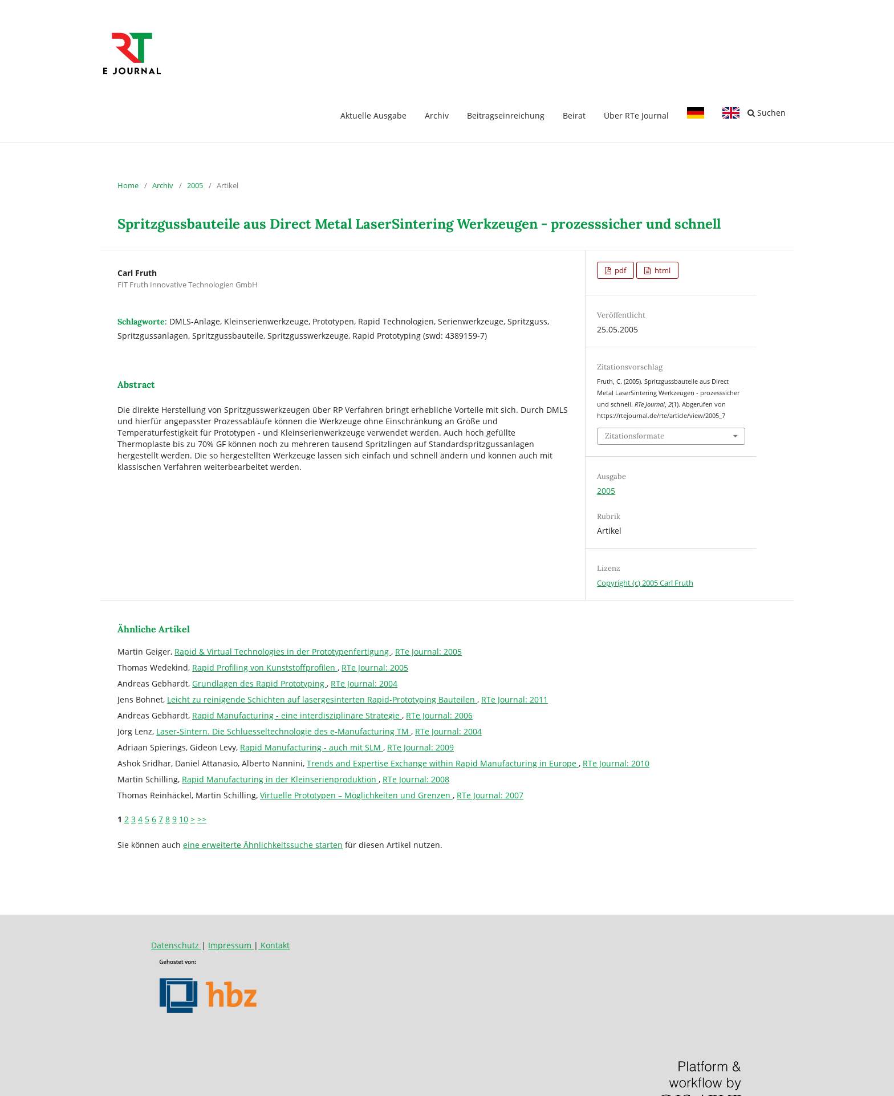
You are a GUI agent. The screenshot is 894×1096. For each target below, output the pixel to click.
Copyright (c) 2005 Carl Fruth (645, 583)
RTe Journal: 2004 (364, 683)
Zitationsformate (634, 436)
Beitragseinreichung (505, 115)
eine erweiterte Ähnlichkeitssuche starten (263, 844)
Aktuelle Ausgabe (373, 115)
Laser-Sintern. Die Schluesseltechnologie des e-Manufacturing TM (283, 731)
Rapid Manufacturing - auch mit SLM (311, 747)
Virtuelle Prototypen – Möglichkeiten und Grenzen (356, 795)
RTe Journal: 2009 (420, 747)
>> (201, 819)
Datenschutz (176, 945)
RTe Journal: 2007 (490, 795)
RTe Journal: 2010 (616, 763)
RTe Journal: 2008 (416, 779)
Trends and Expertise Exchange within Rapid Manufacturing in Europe (443, 763)
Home (128, 185)
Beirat (574, 115)
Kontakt (274, 945)
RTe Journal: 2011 (514, 699)
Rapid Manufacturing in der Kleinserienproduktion (280, 779)
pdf (619, 270)
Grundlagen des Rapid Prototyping (259, 683)
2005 (195, 185)
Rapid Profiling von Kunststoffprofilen (265, 667)
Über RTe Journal (636, 115)
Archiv (437, 115)
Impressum (231, 945)
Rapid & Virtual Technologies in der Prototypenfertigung (282, 651)
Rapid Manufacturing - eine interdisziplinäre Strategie (297, 715)
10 (183, 819)
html (661, 270)
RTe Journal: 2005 (428, 651)
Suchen (766, 112)
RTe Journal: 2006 (439, 715)
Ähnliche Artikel (153, 629)
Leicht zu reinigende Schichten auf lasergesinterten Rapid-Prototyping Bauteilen (322, 699)
